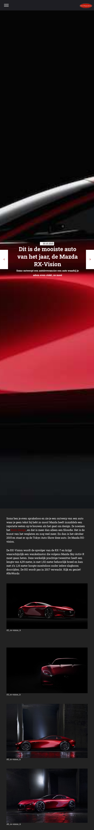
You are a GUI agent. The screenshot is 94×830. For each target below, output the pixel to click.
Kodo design (18, 530)
